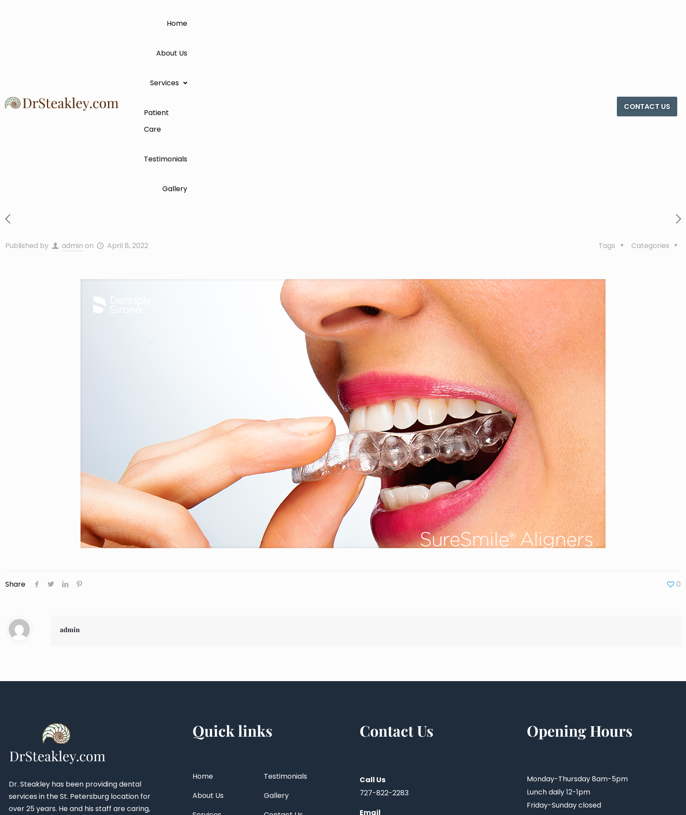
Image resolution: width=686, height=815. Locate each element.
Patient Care (458, 23)
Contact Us (283, 649)
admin (72, 80)
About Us (357, 23)
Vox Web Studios (653, 795)
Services (405, 23)
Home (318, 23)
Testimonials (515, 23)
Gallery (562, 23)
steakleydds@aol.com (398, 660)
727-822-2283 (384, 628)
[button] (405, 23)
